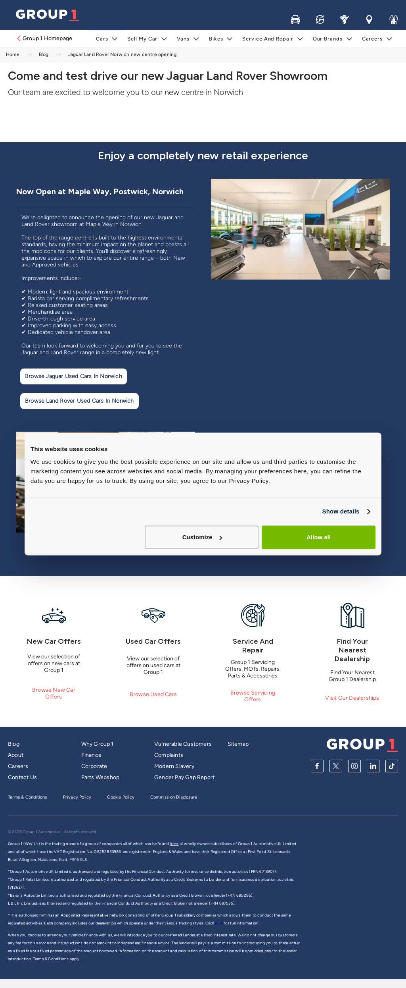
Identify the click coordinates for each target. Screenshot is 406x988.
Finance (91, 755)
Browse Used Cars (153, 694)
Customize (202, 537)
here (219, 923)
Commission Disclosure (173, 797)
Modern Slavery (174, 766)
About (15, 755)
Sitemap (238, 744)
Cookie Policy (120, 797)
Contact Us (22, 777)
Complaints (168, 755)
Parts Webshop (100, 777)
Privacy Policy (77, 797)
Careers (372, 39)
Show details (340, 511)
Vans (183, 39)
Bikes (216, 39)
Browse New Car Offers (53, 693)
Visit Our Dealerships (352, 698)
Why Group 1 (97, 744)
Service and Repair (267, 39)
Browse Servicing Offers (252, 696)
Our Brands (328, 39)
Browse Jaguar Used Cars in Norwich (73, 376)
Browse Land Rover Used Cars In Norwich (79, 401)
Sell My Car (142, 39)
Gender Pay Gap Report (184, 777)
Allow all (318, 537)
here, (174, 843)
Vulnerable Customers (183, 744)
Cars (102, 39)
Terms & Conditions (27, 797)
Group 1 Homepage (44, 38)
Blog (13, 744)
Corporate (94, 766)
